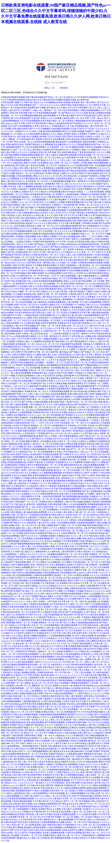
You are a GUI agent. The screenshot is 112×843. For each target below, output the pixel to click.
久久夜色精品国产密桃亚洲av (67, 357)
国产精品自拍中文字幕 (70, 615)
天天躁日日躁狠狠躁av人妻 (69, 265)
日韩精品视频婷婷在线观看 (97, 791)
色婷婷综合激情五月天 (77, 383)
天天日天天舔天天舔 (64, 546)
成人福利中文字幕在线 (53, 654)
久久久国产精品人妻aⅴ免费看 (92, 433)
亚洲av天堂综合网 (41, 289)
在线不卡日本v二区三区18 (25, 305)
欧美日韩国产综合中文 (14, 649)
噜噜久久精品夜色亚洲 (59, 123)
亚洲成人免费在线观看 (22, 693)
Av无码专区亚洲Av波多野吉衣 (37, 559)
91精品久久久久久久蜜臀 (64, 349)
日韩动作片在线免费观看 (54, 139)
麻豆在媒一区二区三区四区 (28, 643)
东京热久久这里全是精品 (66, 733)
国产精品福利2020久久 (61, 150)
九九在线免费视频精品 (38, 580)
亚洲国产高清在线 (86, 444)
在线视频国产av (87, 239)
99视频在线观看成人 (33, 297)
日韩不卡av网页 (90, 473)
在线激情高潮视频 (30, 328)
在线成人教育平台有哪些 (73, 830)
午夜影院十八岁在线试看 (63, 205)
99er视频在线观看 (76, 147)
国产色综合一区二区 (95, 612)
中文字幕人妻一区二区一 (68, 601)
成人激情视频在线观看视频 (16, 184)
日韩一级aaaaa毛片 (99, 118)
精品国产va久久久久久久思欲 (39, 223)
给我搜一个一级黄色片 (90, 460)
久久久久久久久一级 (15, 549)
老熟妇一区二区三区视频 (12, 446)
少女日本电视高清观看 (35, 147)
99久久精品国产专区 (67, 189)
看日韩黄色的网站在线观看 (51, 234)
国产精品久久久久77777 (43, 670)
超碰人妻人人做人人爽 (52, 355)
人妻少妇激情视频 (68, 276)
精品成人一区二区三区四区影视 (30, 173)
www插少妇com (87, 207)
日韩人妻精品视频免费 (11, 488)
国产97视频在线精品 (89, 365)
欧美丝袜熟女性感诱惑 (69, 365)
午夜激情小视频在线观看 (93, 617)
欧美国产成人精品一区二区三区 (28, 591)
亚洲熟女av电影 (79, 150)
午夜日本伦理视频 (74, 833)
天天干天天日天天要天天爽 (75, 215)
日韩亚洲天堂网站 (18, 499)
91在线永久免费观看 (78, 741)
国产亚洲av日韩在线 (23, 680)
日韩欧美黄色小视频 (95, 418)
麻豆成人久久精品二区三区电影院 (77, 368)
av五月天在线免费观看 (30, 121)
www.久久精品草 (41, 641)
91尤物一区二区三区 (44, 226)
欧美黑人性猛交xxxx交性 (89, 136)
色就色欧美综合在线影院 (12, 297)
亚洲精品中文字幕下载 (80, 312)
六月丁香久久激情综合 (30, 378)
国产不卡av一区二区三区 (94, 804)
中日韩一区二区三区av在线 (49, 157)
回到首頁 (64, 88)
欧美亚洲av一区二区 (47, 255)
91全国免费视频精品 (48, 822)
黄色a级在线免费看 (47, 115)
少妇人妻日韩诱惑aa (29, 218)
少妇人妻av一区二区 (67, 609)
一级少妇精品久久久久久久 (41, 404)
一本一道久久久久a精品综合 (18, 299)
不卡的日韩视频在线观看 (77, 270)
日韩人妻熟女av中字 (36, 717)
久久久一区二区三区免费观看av (45, 510)
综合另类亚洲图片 (71, 110)
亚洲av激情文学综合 (15, 144)
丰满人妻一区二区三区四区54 (52, 578)
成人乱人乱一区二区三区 (48, 344)
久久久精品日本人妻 (65, 315)
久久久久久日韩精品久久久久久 (26, 494)
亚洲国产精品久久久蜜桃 (30, 355)
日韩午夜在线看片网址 (58, 504)
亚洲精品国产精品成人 (20, 197)
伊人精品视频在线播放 (32, 573)
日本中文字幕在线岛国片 (86, 115)
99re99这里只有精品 (28, 586)
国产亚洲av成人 (23, 165)
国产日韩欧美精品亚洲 (86, 499)
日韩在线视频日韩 (57, 192)
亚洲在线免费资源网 (89, 139)
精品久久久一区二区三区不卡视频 (95, 234)
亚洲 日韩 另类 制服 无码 (21, 113)
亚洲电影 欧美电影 (71, 102)
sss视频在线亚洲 (31, 315)
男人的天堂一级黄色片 (79, 333)
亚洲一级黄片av (72, 239)
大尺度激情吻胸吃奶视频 (60, 181)
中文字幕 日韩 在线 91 (94, 202)
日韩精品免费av (83, 160)
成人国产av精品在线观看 (17, 404)
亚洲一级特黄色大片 (80, 181)
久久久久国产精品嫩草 (57, 200)
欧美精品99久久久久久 (86, 318)
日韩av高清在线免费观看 (55, 394)
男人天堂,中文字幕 (37, 252)
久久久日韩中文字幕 (59, 646)
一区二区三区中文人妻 (31, 525)
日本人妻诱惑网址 (57, 565)
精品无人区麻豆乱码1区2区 (69, 186)
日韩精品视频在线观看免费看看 (53, 714)
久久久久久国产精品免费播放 (19, 105)
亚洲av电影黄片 (36, 184)
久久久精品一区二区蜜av (83, 179)
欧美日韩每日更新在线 (24, 226)
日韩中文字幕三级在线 (22, 265)
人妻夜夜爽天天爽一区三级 (55, 184)
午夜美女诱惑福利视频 (22, 801)
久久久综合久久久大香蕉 (31, 699)
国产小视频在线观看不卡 (95, 260)
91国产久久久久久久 (29, 536)
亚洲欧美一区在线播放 (51, 368)
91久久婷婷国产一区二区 (57, 147)
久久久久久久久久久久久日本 (81, 184)
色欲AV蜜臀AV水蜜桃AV (47, 236)
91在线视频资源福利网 (76, 210)
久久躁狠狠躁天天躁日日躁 (28, 360)
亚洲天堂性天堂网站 (86, 510)
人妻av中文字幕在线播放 (25, 326)
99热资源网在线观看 (98, 557)
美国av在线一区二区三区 (72, 326)
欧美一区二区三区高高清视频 (19, 302)
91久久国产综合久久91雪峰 (22, 749)
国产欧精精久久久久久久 (73, 415)
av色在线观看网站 (40, 793)
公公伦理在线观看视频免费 (43, 142)
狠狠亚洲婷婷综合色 (73, 465)
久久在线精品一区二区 (35, 770)
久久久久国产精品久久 (34, 439)
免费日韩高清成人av (15, 433)
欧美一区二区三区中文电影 (76, 554)
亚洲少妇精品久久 (80, 105)
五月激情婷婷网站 (47, 179)
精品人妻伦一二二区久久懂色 (89, 236)
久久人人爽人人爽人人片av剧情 (28, 667)
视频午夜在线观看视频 (98, 163)
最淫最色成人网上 (23, 793)
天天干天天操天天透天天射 (29, 339)
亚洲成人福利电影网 (65, 376)
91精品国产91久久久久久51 (13, 601)
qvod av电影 (78, 328)
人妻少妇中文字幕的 (59, 412)
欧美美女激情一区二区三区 (71, 286)
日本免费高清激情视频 (95, 415)
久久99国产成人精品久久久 (32, 102)
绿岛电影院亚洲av (37, 270)
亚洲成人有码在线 (41, 675)
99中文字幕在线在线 (99, 333)
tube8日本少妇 (53, 467)
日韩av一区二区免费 (13, 431)
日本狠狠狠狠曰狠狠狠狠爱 (58, 770)
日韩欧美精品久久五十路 (63, 126)
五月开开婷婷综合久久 (14, 171)
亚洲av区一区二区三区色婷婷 (41, 370)
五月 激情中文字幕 (97, 105)
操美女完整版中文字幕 (64, 762)
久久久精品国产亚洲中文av (45, 617)
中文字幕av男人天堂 (27, 625)
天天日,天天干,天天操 (65, 213)
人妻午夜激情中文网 (17, 628)
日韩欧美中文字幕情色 (20, 449)
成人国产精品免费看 (10, 155)
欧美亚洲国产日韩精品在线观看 (44, 454)
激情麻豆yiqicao (93, 320)
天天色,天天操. (60, 373)
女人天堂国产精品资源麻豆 (80, 643)
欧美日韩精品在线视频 (48, 286)
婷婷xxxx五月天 (70, 281)
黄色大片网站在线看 (100, 242)
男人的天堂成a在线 (67, 176)
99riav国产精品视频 (92, 273)
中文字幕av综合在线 (35, 785)
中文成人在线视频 (67, 236)
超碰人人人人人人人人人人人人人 (65, 675)
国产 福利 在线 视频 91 (26, 207)
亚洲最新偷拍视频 (30, 115)
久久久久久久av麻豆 (76, 586)
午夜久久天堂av (87, 218)
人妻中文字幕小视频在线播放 (77, 502)
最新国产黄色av (56, 289)
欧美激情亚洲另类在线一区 (43, 194)
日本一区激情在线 (99, 512)
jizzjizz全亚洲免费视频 (18, 370)
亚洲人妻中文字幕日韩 (41, 620)
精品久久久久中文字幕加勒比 (52, 783)
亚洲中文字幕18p (15, 428)
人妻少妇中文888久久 (15, 181)
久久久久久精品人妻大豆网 (16, 168)
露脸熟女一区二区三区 (41, 425)
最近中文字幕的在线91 (16, 486)
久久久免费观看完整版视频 (50, 473)
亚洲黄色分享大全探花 (67, 323)
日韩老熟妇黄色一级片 (84, 126)
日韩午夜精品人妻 (18, 512)
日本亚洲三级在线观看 (14, 210)
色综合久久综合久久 (77, 412)
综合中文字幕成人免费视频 (18, 567)
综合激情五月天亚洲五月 (54, 239)
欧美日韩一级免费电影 (28, 260)
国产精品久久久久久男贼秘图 (31, 389)
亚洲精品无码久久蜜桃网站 (51, 502)
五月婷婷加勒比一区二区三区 (40, 499)
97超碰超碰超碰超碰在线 (87, 622)
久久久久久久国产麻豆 (26, 263)
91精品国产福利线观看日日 (18, 557)
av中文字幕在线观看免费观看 (17, 160)
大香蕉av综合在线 (9, 804)
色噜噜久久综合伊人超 (62, 686)
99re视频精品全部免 (53, 102)
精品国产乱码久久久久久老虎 (84, 483)
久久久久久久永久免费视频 (70, 231)
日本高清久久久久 (32, 594)
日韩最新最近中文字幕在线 (93, 399)
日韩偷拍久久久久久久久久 (32, 541)
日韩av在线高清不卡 (42, 318)
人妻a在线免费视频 (22, 373)
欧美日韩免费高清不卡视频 (34, 108)
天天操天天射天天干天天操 (82, 129)
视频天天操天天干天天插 (66, 670)
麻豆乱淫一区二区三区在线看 (46, 444)
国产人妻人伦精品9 (49, 155)
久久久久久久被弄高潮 (28, 386)
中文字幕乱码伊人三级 (11, 213)
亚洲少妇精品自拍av (69, 244)
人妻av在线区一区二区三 (95, 775)
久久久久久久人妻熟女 (66, 520)
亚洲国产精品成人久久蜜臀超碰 (39, 144)
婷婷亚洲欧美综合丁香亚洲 (74, 152)
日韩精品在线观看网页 (43, 575)
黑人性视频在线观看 (29, 714)
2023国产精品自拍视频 (42, 349)
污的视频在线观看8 (47, 536)
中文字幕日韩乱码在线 (11, 310)
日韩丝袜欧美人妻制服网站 (60, 299)
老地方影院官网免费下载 (54, 347)
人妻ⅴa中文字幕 (84, 536)
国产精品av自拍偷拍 (41, 150)
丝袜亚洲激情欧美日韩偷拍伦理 (47, 475)
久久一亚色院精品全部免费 (36, 515)
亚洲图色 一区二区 (89, 749)
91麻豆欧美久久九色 (91, 186)
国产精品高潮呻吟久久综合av (83, 341)
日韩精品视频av (17, 391)
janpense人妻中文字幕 (15, 123)
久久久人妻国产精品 (62, 105)
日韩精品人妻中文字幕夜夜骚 (31, 465)
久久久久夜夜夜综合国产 (29, 520)
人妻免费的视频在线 (27, 436)
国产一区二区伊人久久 (95, 328)
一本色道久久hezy (38, 197)
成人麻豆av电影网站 (56, 759)
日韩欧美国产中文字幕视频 (51, 599)
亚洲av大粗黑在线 (43, 278)
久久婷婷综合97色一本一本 (28, 276)
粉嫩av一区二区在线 (83, 817)
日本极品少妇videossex (41, 228)
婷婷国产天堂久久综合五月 (76, 557)
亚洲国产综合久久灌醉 (20, 725)
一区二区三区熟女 (22, 194)
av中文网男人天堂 (69, 562)
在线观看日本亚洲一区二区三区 (22, 817)
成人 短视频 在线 (88, 336)
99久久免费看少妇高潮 (36, 136)
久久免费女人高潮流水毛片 (22, 192)
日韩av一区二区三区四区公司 (58, 796)
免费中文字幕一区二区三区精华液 (52, 294)
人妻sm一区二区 (79, 812)
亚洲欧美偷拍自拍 (18, 722)
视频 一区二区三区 (37, 407)
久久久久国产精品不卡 (96, 827)
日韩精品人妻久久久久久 (88, 305)
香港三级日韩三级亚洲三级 (92, 772)
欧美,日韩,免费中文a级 (76, 783)
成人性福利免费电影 (58, 580)
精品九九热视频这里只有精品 (50, 777)
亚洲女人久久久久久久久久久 (33, 554)
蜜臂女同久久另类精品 (97, 628)
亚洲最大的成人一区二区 (52, 712)
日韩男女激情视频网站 (61, 228)
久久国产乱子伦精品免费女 (30, 833)
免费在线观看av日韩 (32, 431)
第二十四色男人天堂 (95, 420)
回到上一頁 (49, 88)
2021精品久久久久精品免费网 (27, 134)
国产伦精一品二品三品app (23, 410)
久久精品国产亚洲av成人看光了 (96, 307)
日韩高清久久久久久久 (37, 659)
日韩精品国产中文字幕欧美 (63, 318)
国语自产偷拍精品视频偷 (61, 680)
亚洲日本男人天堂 (84, 633)
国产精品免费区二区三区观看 (61, 249)
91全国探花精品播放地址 (84, 680)
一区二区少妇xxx (46, 328)
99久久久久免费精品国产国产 (82, 247)
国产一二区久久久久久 (43, 105)
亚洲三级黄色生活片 (34, 607)
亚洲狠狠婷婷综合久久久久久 (84, 268)
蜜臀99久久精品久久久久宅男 (19, 675)
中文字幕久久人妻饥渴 (52, 688)
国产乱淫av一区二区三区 (80, 402)
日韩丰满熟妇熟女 (32, 331)
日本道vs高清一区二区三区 (77, 515)
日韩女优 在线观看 (93, 147)
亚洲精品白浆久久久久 (67, 536)
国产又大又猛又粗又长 (49, 257)
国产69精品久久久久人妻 (69, 207)
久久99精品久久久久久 (71, 252)
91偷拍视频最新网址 (40, 751)
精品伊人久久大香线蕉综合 (95, 552)
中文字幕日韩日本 (41, 801)
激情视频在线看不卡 (15, 147)
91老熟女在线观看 (58, 210)
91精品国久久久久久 (63, 725)
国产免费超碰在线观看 (61, 838)
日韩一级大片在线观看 (30, 583)
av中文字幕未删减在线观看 (66, 226)
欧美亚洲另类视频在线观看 (22, 798)
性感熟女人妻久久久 (21, 205)
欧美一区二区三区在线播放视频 (79, 439)
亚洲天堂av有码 (8, 454)
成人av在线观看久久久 (96, 651)
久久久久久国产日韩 (54, 215)
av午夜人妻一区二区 (81, 512)
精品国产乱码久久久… (69, 360)
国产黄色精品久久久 (87, 323)
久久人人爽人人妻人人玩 (33, 394)
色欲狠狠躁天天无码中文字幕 (87, 746)
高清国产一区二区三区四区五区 (61, 362)
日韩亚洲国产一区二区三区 (26, 502)
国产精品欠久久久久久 (20, 228)
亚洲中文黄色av (23, 333)
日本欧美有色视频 (64, 179)
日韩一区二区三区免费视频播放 (68, 491)
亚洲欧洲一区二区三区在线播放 (18, 538)
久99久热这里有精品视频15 (93, 712)
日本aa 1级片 (10, 339)
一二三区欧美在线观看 (94, 192)
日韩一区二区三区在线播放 (66, 709)
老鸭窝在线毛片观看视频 (56, 418)
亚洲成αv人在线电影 (76, 641)
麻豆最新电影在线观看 (64, 481)
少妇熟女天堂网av (24, 242)
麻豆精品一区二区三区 (88, 562)
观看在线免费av (90, 142)
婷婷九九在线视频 (96, 538)
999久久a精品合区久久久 (12, 594)
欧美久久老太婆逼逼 (96, 412)
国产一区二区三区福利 (86, 362)
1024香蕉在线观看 (81, 575)
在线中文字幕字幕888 (73, 168)
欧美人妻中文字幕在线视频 (72, 494)
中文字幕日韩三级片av (84, 819)
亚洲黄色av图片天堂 (97, 391)
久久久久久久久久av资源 (64, 381)
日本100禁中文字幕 (18, 352)
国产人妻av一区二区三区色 (48, 326)
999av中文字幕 (51, 488)
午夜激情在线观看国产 (47, 207)
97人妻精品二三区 (9, 386)
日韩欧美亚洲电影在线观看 (90, 263)
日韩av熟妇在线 (72, 139)
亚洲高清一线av (70, 720)
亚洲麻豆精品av (25, 764)
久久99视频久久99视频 (55, 202)
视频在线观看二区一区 (82, 389)
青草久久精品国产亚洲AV (98, 210)
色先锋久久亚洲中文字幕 (77, 565)
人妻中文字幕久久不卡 (64, 743)
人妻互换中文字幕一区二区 (64, 798)
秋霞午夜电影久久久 (25, 491)
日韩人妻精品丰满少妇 (63, 404)
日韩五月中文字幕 (32, 609)
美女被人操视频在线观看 (99, 113)
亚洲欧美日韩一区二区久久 (16, 270)
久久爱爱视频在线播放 (74, 775)
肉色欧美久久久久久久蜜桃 (98, 152)
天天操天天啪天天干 (81, 838)
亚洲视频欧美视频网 (60, 780)
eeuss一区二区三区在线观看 (28, 368)
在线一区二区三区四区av (58, 312)
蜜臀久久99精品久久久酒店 (80, 373)
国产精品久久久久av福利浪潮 (23, 523)
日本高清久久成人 (47, 213)
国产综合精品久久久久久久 (81, 123)
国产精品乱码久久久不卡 (35, 638)
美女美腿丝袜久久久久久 (64, 144)
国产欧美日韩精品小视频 (36, 171)
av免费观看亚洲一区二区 (74, 827)
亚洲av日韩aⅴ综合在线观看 (97, 759)
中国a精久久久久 (48, 520)
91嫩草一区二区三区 (27, 291)
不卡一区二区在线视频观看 (34, 200)
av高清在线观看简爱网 (11, 754)
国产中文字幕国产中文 (90, 707)
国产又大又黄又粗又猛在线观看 (57, 812)
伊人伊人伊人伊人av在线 (25, 157)
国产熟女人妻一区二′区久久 (34, 268)
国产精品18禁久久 (72, 289)
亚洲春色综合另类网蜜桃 (66, 764)
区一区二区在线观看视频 (47, 625)
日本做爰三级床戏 (62, 118)
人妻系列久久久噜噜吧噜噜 (20, 412)
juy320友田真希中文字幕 (72, 157)
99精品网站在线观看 (60, 129)
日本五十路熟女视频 (57, 383)
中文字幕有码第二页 (84, 376)
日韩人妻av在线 (52, 628)
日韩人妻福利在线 (51, 420)
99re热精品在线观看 (20, 657)
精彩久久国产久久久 (77, 580)
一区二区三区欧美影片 (41, 205)
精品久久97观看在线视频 (73, 131)
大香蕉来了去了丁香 (94, 378)
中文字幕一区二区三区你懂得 (93, 583)
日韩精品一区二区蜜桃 (98, 383)
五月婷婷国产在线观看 (54, 462)
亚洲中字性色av (23, 454)
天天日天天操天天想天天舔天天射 (62, 136)
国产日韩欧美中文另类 (48, 218)
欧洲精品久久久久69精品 (52, 134)
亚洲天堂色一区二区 (53, 507)
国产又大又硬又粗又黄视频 (93, 615)
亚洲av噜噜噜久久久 (76, 418)
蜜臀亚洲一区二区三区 (78, 533)
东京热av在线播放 (52, 541)
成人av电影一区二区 (58, 163)
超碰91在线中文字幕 (71, 475)
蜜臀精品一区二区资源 (45, 691)
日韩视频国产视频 (26, 397)
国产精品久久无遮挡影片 (27, 517)
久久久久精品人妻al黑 (19, 636)
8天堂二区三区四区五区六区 (92, 454)
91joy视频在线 (93, 150)
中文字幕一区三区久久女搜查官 (81, 297)
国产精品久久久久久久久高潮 (75, 113)
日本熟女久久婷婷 (30, 255)
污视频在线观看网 (95, 171)
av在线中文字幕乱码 (21, 425)
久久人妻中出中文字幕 (94, 326)
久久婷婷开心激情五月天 (49, 305)
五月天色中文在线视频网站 (20, 126)
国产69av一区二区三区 (99, 294)
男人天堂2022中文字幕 (20, 510)
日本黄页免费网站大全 (86, 189)
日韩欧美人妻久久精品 (49, 517)
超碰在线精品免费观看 (37, 512)
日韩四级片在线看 (90, 223)
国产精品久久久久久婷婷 (73, 378)
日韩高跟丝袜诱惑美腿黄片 (22, 531)
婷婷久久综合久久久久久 (93, 231)
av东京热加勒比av (80, 725)
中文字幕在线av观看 (65, 115)
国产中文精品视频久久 (75, 612)
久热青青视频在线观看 (14, 770)
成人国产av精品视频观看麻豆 (88, 315)
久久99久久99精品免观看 (86, 762)
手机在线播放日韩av (68, 573)
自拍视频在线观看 (53, 830)
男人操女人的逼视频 (33, 446)
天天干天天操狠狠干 (98, 270)
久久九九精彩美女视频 (30, 323)
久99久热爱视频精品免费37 (74, 320)
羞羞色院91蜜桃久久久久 (32, 336)
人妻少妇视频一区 (74, 302)
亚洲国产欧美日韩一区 (70, 460)
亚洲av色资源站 (48, 431)
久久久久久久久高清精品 (27, 152)
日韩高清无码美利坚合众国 (51, 260)
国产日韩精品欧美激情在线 (93, 357)
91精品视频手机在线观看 (71, 344)
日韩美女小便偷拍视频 (75, 121)
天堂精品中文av (64, 165)
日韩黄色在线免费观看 (39, 604)
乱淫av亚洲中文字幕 (81, 173)
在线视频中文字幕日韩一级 (89, 609)
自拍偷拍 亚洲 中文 (99, 173)
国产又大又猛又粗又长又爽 (30, 420)
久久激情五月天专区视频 (25, 707)
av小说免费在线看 (80, 165)
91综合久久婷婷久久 (79, 441)
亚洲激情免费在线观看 (30, 155)
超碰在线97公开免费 (19, 407)
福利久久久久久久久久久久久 (48, 662)
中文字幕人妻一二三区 (68, 672)
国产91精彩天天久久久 (69, 454)
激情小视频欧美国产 (99, 394)
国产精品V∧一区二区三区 (83, 657)
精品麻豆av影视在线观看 (35, 827)
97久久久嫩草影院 (30, 578)
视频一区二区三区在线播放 (90, 278)
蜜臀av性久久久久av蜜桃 (35, 221)
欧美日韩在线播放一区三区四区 (47, 320)
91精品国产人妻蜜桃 (27, 189)
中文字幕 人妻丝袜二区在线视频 (39, 357)
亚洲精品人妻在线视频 (26, 236)
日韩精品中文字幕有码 (89, 194)
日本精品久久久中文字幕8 (58, 638)
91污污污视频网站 (42, 129)
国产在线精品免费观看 (54, 722)
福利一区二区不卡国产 (80, 118)
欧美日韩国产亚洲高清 (74, 284)
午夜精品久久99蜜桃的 (92, 344)
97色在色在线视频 (63, 657)
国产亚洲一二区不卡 (50, 276)
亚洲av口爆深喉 (58, 704)
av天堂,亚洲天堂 (48, 376)
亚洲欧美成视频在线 (74, 202)
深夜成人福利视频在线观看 (43, 478)
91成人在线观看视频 (92, 302)
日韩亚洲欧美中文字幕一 (12, 315)
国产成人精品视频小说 (90, 601)
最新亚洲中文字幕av (81, 228)
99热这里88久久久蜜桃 (22, 318)
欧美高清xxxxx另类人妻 (33, 215)
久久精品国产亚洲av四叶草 (85, 299)
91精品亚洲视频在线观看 (93, 465)
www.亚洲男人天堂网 (77, 163)
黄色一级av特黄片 (88, 102)
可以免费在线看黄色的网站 (45, 265)
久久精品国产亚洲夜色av (88, 176)
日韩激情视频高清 (84, 144)
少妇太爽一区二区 (98, 683)
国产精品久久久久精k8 (57, 108)
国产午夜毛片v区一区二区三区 (93, 436)
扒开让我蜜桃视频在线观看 (59, 221)
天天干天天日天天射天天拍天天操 (85, 780)
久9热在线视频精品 (71, 654)
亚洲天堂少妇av (11, 819)
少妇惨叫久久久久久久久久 (94, 809)
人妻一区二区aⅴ (93, 699)
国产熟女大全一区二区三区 (72, 257)
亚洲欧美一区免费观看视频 (32, 418)
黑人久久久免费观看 (73, 462)
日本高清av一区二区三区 (31, 835)
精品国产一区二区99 (53, 110)
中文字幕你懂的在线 (29, 179)
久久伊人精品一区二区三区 (34, 588)
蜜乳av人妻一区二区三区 (96, 662)
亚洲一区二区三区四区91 (29, 460)
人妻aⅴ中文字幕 (81, 370)
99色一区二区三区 (88, 567)
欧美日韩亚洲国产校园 (18, 728)
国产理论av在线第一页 (20, 142)
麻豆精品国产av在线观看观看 (69, 142)
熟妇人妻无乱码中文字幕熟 (90, 649)
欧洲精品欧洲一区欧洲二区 (98, 200)
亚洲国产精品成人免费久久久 (58, 173)
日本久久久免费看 (9, 202)
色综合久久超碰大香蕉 (22, 475)
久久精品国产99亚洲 (10, 699)
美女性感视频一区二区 (53, 284)
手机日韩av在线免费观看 (77, 704)
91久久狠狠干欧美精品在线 (24, 294)
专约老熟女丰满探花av (48, 386)
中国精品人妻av (23, 341)
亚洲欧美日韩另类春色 (83, 686)
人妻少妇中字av (15, 110)
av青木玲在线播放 (12, 399)
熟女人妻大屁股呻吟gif (51, 378)
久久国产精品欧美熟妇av (99, 215)
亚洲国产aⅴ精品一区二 (33, 110)
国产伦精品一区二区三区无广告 (24, 257)
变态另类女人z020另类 (73, 273)
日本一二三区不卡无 (50, 360)
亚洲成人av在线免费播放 (90, 596)
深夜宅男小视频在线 (54, 785)
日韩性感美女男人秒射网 (31, 139)
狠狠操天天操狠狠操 (98, 441)
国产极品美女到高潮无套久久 (48, 749)
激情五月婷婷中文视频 (28, 234)
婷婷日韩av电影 (102, 444)
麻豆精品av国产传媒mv (70, 352)
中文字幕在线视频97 (70, 541)
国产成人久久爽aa (88, 446)
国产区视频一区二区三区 (62, 817)
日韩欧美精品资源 (30, 213)
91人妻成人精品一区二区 (27, 599)
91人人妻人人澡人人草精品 (51, 738)
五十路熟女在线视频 (60, 559)
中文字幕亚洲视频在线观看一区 (47, 113)
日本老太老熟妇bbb (22, 312)
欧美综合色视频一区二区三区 (90, 155)
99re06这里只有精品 (74, 192)
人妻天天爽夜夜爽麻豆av (87, 276)
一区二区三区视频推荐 (93, 286)
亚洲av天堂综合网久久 (98, 696)
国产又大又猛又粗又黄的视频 (14, 580)
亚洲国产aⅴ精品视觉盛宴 (67, 194)
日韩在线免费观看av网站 (27, 176)
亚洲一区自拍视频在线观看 (63, 523)
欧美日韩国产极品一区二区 (53, 121)
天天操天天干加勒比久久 (15, 717)
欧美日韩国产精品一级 (59, 402)
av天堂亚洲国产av (51, 244)
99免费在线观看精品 (56, 302)
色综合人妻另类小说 (96, 783)
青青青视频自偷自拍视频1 (77, 496)
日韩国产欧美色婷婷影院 (44, 242)
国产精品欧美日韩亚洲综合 (28, 806)
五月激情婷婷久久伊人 (72, 825)
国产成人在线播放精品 (89, 226)
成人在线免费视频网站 (22, 575)
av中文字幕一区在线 (64, 242)
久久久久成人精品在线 (95, 284)
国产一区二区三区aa (23, 150)
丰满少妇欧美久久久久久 (52, 788)
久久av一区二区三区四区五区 (31, 202)
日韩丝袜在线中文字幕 (57, 197)
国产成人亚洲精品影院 (18, 252)
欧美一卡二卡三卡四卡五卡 (94, 252)
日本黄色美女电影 (82, 242)
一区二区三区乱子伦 (64, 370)
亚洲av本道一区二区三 (97, 812)
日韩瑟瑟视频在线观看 (59, 391)
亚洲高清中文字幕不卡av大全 (29, 284)
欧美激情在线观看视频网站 (51, 281)
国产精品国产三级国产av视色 (86, 291)
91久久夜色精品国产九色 (25, 118)
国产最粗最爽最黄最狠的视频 (27, 544)
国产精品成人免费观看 (35, 730)
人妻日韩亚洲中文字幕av (71, 552)
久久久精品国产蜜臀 (79, 544)
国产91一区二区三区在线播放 (83, 449)
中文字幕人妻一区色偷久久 (59, 310)
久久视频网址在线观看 (32, 186)
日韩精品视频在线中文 (76, 347)
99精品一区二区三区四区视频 (64, 278)
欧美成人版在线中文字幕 (63, 620)
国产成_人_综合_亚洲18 (96, 347)
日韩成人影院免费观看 (69, 218)
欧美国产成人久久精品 (47, 436)
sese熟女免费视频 (11, 796)
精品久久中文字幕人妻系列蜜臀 (67, 223)
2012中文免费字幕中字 (24, 278)
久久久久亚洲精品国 (74, 735)
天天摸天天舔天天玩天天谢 (74, 701)
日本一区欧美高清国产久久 (82, 756)
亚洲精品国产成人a (39, 383)
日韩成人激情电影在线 (37, 249)
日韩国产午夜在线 (35, 462)
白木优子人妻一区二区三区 (49, 707)
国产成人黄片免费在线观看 (41, 470)
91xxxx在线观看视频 (54, 717)
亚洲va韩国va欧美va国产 (22, 129)
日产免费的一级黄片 (93, 494)
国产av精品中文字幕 (49, 594)
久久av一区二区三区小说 (40, 728)
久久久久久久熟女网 (99, 575)
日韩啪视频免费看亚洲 (11, 268)
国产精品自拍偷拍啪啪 (76, 171)
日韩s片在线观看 (42, 741)
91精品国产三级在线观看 (15, 562)
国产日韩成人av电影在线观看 (35, 402)
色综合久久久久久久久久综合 (97, 591)
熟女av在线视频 (61, 683)
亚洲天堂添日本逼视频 (47, 189)
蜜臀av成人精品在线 (17, 483)
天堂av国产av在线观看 (71, 809)
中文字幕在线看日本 (28, 819)
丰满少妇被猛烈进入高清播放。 (32, 362)
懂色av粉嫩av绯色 (12, 525)
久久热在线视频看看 (77, 504)
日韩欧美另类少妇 (41, 412)
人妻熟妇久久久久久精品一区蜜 (28, 131)
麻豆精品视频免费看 (52, 131)
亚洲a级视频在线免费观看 (58, 268)
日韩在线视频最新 (39, 449)
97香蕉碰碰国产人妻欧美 (27, 809)
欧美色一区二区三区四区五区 (27, 612)
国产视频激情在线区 (57, 171)
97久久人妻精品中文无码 (62, 528)
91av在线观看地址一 (10, 554)
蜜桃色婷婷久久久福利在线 (48, 552)
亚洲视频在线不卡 (24, 617)
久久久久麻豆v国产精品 (32, 244)
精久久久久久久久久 (77, 197)
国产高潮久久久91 (45, 118)
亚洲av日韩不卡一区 (60, 441)
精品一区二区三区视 (54, 465)
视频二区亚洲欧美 (37, 457)
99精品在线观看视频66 (90, 110)
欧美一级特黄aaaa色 (46, 263)
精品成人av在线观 (72, 399)
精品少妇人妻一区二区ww (92, 730)
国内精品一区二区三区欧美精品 (96, 265)
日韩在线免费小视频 (10, 102)
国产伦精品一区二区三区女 (87, 205)
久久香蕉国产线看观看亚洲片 (25, 365)
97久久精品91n (41, 192)
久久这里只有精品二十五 (62, 428)
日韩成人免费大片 (93, 257)
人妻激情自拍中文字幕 (53, 446)
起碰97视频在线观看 (35, 273)
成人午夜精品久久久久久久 (30, 347)
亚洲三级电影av (25, 444)
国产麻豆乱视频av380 (71, 749)
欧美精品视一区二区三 (26, 344)
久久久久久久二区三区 (49, 176)
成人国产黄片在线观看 (51, 307)
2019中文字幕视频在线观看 (20, 231)
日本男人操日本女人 (42, 126)
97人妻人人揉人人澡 (15, 221)
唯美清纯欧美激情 (95, 525)
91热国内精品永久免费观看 (93, 835)
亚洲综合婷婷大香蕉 (46, 546)
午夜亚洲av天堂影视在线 (86, 213)
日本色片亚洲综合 (46, 762)
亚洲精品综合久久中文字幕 (93, 289)
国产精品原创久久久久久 (42, 725)
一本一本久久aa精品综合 (12, 163)
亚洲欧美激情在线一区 (47, 672)
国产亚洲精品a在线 (14, 638)
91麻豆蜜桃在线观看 (100, 312)
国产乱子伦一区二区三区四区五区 (68, 767)
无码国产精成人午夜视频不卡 (77, 134)
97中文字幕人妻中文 (23, 289)
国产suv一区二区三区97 (84, 517)
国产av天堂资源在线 (72, 777)
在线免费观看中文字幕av (51, 452)
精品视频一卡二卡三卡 (11, 115)
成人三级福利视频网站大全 (77, 793)
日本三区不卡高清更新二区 (79, 108)
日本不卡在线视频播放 (75, 331)
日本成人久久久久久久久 (89, 764)
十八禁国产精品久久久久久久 (44, 160)
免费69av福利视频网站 (48, 365)
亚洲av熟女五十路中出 (52, 667)
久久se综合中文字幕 (91, 488)
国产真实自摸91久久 (60, 341)
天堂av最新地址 (40, 302)
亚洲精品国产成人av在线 (27, 281)
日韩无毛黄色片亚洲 (44, 381)
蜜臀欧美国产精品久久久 (91, 360)
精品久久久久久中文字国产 (90, 691)
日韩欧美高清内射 (17, 223)
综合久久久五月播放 (28, 473)
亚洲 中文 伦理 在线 (16, 136)
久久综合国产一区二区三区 (18, 383)
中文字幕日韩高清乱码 (74, 260)
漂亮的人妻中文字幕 (10, 218)
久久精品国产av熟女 (76, 200)
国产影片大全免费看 (91, 777)
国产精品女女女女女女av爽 (54, 297)
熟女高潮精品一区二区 (22, 670)
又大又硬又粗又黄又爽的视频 (93, 675)
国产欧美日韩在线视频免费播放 (37, 704)
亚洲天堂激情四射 (49, 323)
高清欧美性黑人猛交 (38, 825)
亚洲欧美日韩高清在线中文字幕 (55, 696)
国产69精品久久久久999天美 (47, 531)
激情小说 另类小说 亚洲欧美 (36, 163)
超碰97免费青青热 (85, 754)
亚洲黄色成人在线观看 (53, 168)
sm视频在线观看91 (50, 339)
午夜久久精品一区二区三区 (97, 599)
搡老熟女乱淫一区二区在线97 (37, 247)
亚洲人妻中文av (49, 186)
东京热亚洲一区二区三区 (37, 181)
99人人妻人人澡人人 (92, 549)
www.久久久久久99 (43, 798)
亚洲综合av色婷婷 (77, 728)
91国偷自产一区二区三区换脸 (50, 651)
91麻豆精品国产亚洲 (13, 822)
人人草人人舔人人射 (66, 160)
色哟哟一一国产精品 (47, 601)
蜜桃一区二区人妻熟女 (37, 562)
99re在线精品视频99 (100, 160)
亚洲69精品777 (31, 433)
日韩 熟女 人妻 (14, 186)
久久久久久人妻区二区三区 (51, 720)
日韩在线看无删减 (41, 538)
